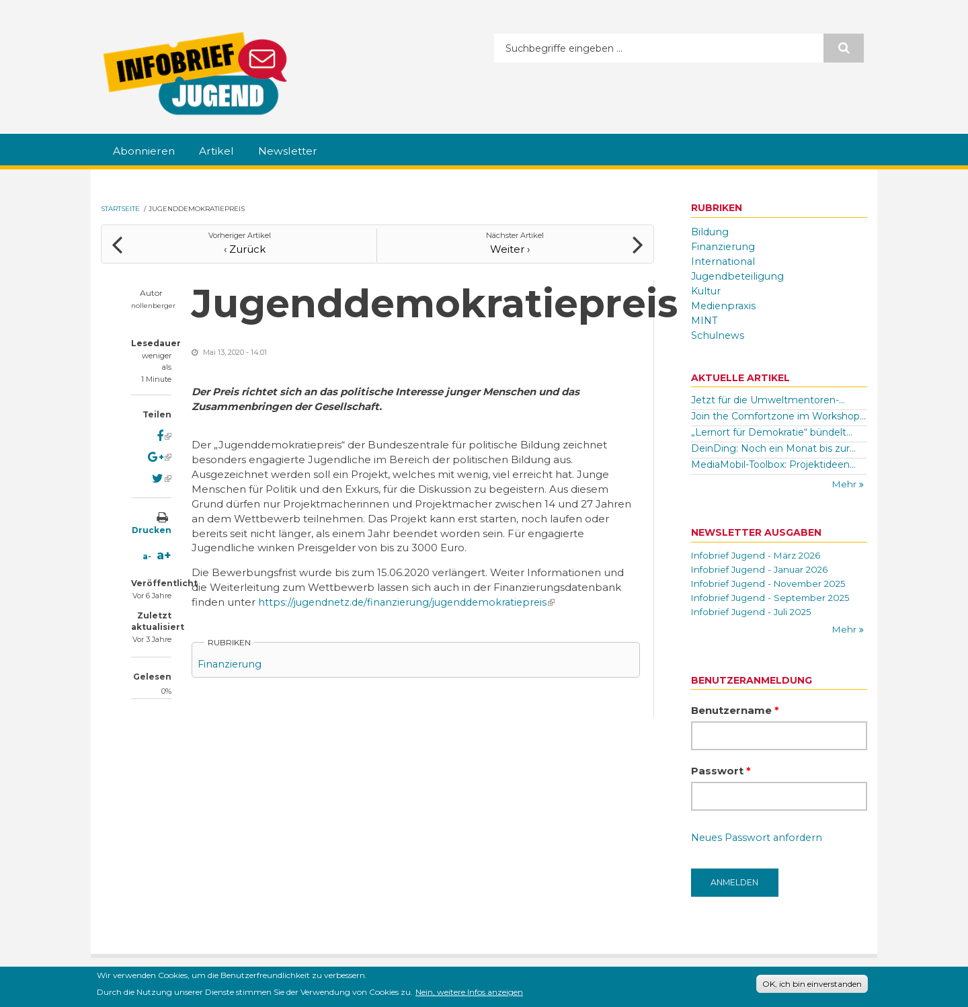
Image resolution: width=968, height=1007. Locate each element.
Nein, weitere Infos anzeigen (469, 992)
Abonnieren (148, 151)
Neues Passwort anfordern (759, 842)
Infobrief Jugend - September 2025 (773, 600)
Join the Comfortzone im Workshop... (778, 416)
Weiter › (515, 245)
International (724, 261)
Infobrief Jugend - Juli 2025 (754, 615)
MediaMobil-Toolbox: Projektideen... (773, 464)
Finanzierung (231, 660)
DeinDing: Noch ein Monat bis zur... (773, 448)
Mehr (845, 485)
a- (147, 553)
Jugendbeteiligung (740, 276)
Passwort (721, 775)
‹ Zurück (239, 245)
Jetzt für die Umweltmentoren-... (768, 401)
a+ (164, 552)
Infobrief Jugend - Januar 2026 (762, 571)
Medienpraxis (725, 305)
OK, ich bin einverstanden (812, 984)
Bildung (711, 232)
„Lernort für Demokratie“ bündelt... (771, 432)
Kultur (707, 290)
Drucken (151, 527)
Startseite (120, 209)
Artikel (228, 151)
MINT (705, 320)
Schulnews (718, 335)
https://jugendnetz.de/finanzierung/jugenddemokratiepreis (412, 598)
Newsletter (305, 151)
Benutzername (735, 715)
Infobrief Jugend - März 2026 (759, 556)
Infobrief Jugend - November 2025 (772, 585)
